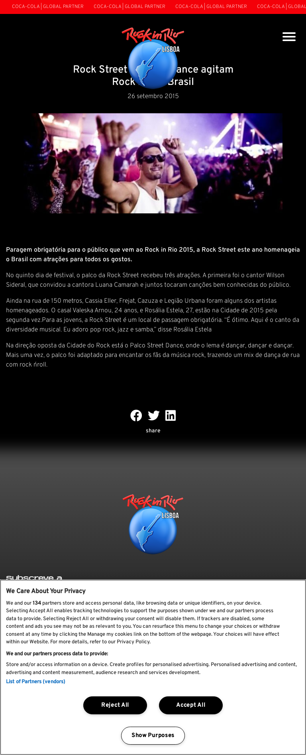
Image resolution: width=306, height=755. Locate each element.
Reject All (115, 705)
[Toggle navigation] (289, 37)
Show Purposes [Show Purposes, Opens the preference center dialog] (153, 735)
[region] (153, 667)
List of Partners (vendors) (35, 682)
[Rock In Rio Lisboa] (153, 59)
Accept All (190, 705)
